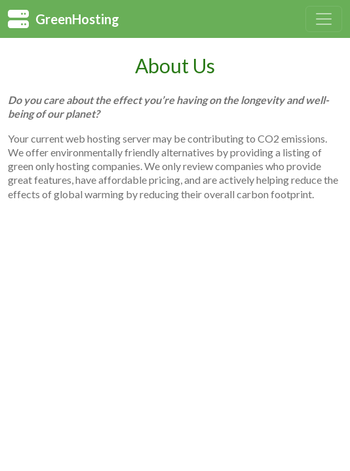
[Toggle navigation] (323, 19)
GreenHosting (63, 19)
